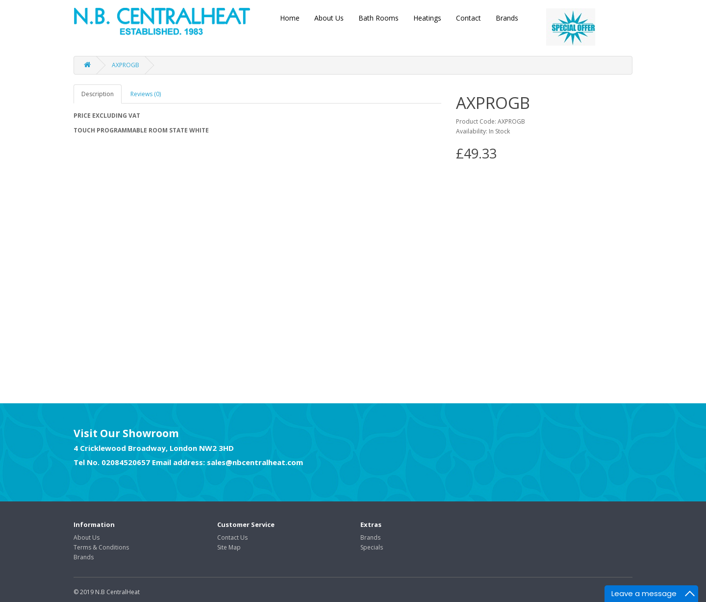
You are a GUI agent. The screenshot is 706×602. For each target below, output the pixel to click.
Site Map (229, 547)
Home (290, 18)
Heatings (427, 18)
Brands (507, 18)
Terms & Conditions (101, 547)
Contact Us (232, 537)
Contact (468, 18)
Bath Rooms (378, 18)
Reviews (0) (145, 94)
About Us (329, 18)
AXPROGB (125, 65)
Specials (371, 547)
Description (97, 94)
